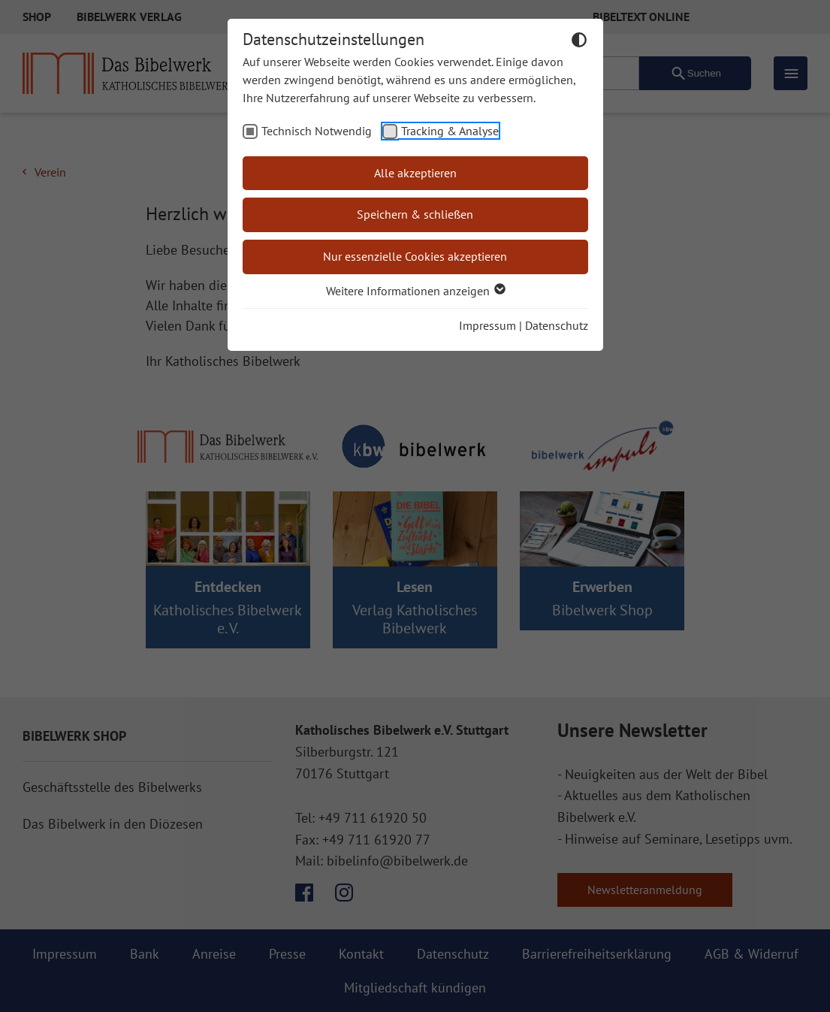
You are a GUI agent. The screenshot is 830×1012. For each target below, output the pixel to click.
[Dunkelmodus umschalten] (579, 42)
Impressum (487, 325)
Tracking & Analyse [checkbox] (450, 130)
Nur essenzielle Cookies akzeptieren (415, 256)
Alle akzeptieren (415, 172)
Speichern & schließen (415, 214)
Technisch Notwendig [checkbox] (316, 130)
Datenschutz (556, 325)
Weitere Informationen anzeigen (415, 290)
